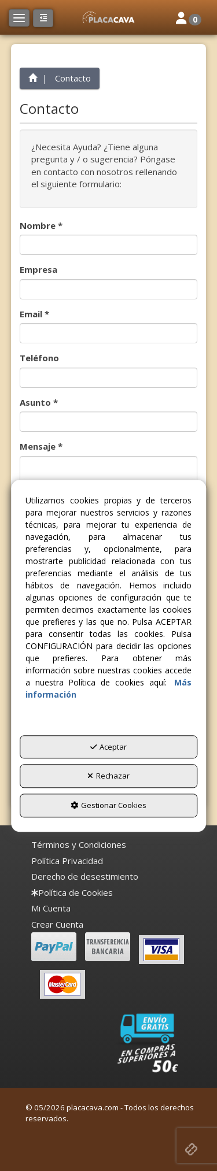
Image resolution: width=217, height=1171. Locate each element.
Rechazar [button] (108, 776)
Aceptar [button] (108, 747)
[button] (108, 17)
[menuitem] (78, 845)
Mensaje (41, 446)
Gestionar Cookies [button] (108, 805)
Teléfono (39, 358)
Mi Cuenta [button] (51, 908)
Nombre (41, 225)
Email (34, 314)
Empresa (38, 269)
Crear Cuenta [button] (57, 924)
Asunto (39, 402)
